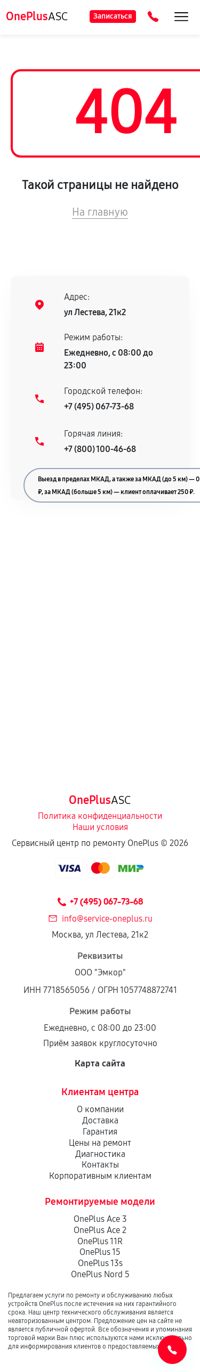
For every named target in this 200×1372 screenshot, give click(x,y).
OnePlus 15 (100, 1252)
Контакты (100, 1165)
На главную (100, 212)
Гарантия (100, 1132)
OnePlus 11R (100, 1241)
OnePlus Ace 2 (100, 1230)
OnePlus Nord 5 (100, 1274)
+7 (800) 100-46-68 (100, 449)
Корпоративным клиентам (100, 1176)
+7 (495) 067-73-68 (99, 406)
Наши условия (100, 827)
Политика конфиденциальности (100, 816)
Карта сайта (100, 1063)
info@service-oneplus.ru (107, 919)
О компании (100, 1109)
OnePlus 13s (100, 1263)
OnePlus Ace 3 (100, 1219)
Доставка (100, 1120)
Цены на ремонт (100, 1143)
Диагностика (100, 1154)
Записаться (112, 16)
